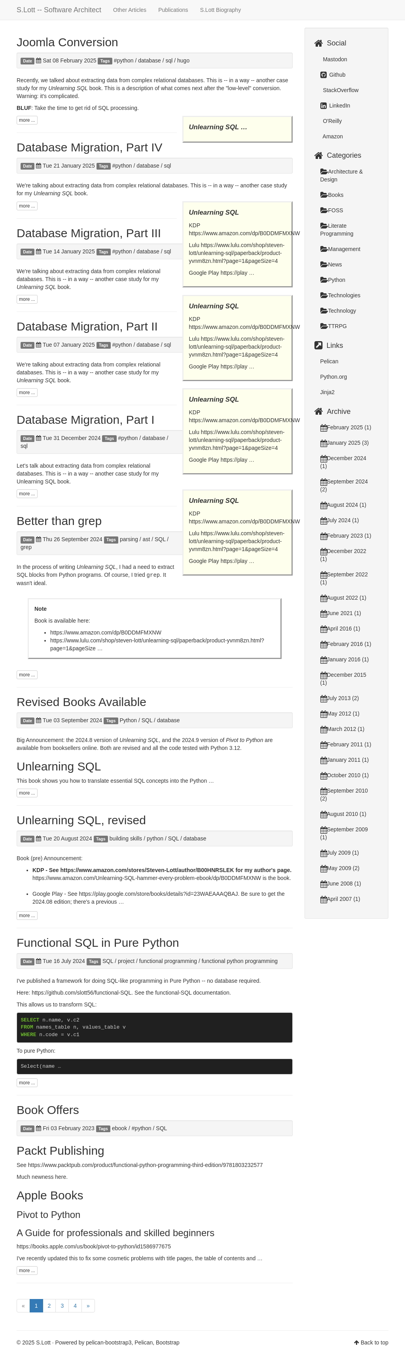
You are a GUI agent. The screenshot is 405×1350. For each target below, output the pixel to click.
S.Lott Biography (220, 10)
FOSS (331, 210)
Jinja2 (327, 392)
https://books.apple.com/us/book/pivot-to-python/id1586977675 (94, 1246)
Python (128, 720)
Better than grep (59, 520)
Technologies (340, 295)
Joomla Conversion (67, 42)
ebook (119, 1128)
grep (26, 547)
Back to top (374, 1342)
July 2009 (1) (339, 853)
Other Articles (129, 10)
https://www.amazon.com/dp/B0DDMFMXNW (244, 233)
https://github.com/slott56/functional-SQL (81, 992)
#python (124, 60)
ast (146, 539)
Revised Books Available (81, 701)
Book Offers (48, 1109)
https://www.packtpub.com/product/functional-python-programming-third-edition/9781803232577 (145, 1164)
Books (332, 195)
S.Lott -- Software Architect (59, 10)
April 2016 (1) (340, 628)
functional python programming (240, 960)
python (155, 838)
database (149, 60)
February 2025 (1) (345, 427)
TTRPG (333, 326)
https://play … (238, 273)
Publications (173, 10)
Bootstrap (168, 1342)
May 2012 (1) (340, 713)
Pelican (329, 361)
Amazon (332, 136)
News (331, 264)
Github (333, 75)
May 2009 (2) (340, 868)
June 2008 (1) (340, 883)
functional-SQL (173, 992)
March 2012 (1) (342, 729)
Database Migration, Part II (87, 326)
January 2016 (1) (344, 659)
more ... (27, 120)
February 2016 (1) (345, 644)
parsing (129, 539)
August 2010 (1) (343, 814)
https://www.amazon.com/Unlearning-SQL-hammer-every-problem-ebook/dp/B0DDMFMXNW (146, 877)
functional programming (168, 960)
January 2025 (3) (344, 443)
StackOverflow (340, 90)
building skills (126, 838)
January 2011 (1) (344, 760)
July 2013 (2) (339, 698)
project (126, 960)
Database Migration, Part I (86, 419)
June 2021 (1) (340, 613)
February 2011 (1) (345, 744)
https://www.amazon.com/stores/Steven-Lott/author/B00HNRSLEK (147, 870)
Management (340, 249)
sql (168, 60)
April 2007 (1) (340, 899)
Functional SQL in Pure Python (98, 942)
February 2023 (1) (345, 535)
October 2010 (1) (344, 775)
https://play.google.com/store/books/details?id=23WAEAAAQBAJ (158, 893)
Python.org (333, 377)
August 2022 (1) (343, 598)
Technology (338, 311)
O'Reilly (332, 121)
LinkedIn (335, 105)
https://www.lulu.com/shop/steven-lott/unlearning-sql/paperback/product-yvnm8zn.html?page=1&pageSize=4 (237, 253)
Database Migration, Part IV (90, 147)
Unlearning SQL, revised (81, 819)
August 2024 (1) (343, 505)
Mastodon (334, 59)
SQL (160, 539)
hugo (183, 60)
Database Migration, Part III (89, 233)
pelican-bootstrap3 (108, 1342)
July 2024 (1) (339, 520)
